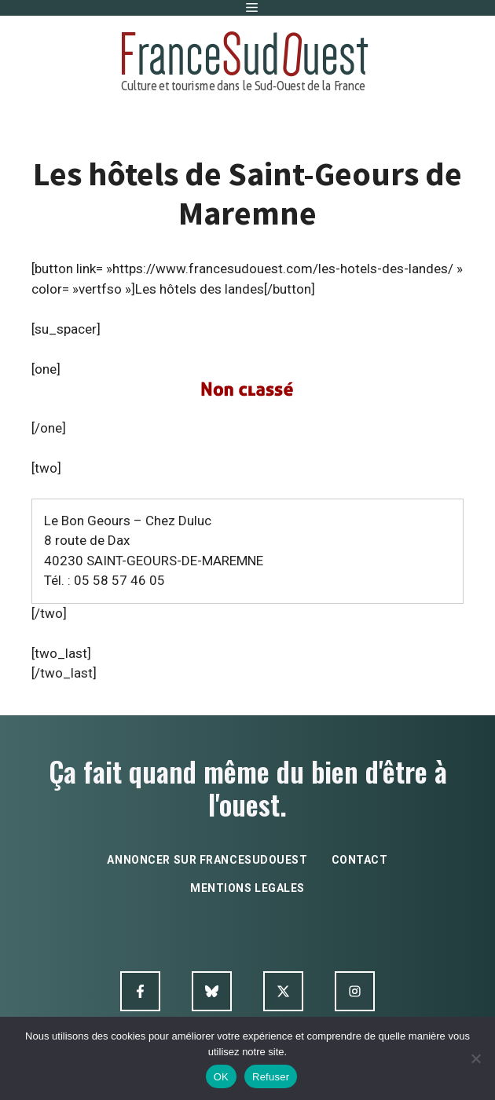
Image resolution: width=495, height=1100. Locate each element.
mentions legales (247, 888)
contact (360, 859)
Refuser (270, 1077)
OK (221, 1077)
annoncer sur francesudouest (207, 859)
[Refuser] (475, 1058)
